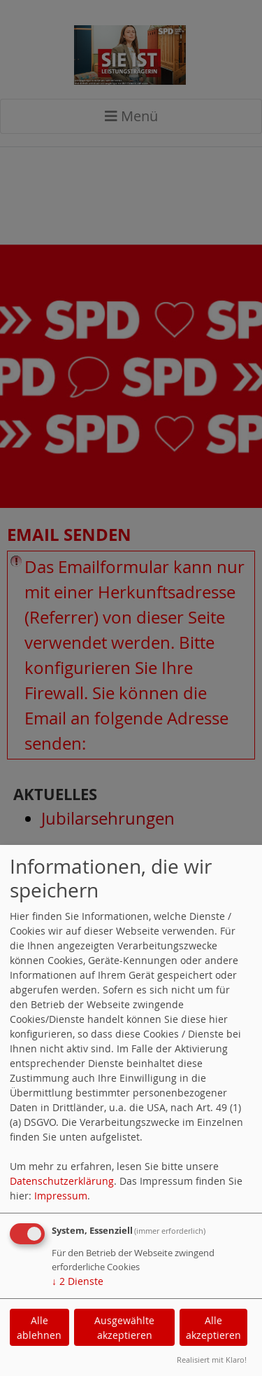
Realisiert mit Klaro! (212, 1359)
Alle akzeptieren (213, 1328)
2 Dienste (77, 1281)
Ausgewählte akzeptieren (124, 1328)
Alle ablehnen (39, 1328)
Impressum (60, 1195)
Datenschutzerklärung (62, 1181)
